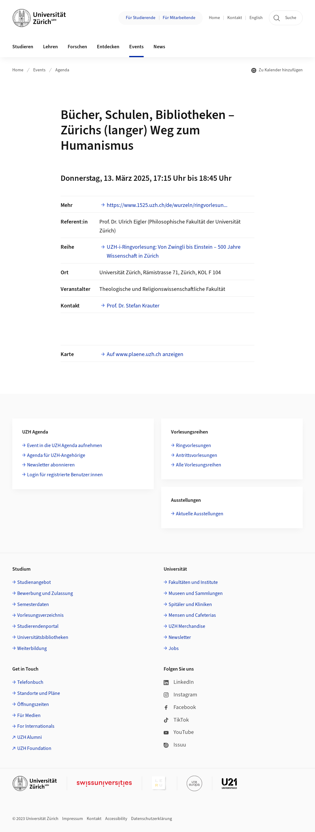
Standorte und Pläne (38, 693)
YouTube (179, 732)
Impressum (72, 819)
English (256, 18)
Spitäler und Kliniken (190, 604)
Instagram (180, 695)
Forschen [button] (77, 46)
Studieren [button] (22, 46)
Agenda (62, 70)
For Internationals (35, 726)
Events (39, 70)
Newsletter (180, 637)
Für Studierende (140, 18)
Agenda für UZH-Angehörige (56, 455)
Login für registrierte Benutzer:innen (65, 474)
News (159, 46)
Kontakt (234, 18)
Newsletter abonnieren (51, 465)
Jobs (174, 648)
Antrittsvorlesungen (196, 455)
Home (214, 18)
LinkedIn (179, 682)
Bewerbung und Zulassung (45, 593)
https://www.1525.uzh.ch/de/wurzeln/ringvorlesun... (167, 205)
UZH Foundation (34, 748)
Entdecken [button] (108, 46)
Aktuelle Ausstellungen (199, 513)
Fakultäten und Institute (193, 582)
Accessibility (116, 819)
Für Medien (29, 715)
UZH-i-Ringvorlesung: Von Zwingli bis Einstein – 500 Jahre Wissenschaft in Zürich (174, 251)
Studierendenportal (37, 626)
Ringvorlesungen (193, 445)
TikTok (176, 720)
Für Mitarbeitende (179, 18)
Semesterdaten (33, 604)
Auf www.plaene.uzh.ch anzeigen (145, 354)
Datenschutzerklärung (151, 819)
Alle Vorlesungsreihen (198, 465)
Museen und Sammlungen (196, 593)
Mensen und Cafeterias (192, 615)
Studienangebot (34, 582)
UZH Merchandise (187, 626)
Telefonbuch (30, 682)
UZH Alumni (29, 737)
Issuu (175, 745)
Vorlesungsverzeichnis (40, 615)
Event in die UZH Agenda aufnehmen (64, 445)
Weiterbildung (32, 648)
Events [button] (136, 46)
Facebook (180, 707)
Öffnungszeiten (33, 704)
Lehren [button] (50, 46)
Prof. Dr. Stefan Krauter (133, 306)
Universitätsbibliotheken (42, 637)
